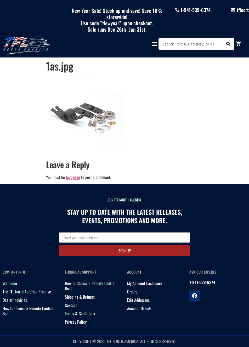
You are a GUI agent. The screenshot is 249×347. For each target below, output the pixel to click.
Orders (132, 291)
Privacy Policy (76, 322)
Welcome (10, 283)
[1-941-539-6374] (177, 10)
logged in (73, 177)
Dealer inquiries (15, 300)
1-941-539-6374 (195, 10)
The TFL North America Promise (27, 291)
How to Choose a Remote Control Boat (28, 311)
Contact (71, 305)
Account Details (139, 308)
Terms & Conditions (80, 313)
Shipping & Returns (80, 297)
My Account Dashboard (144, 283)
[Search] (228, 44)
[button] (154, 44)
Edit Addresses (138, 300)
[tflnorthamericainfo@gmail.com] (233, 10)
